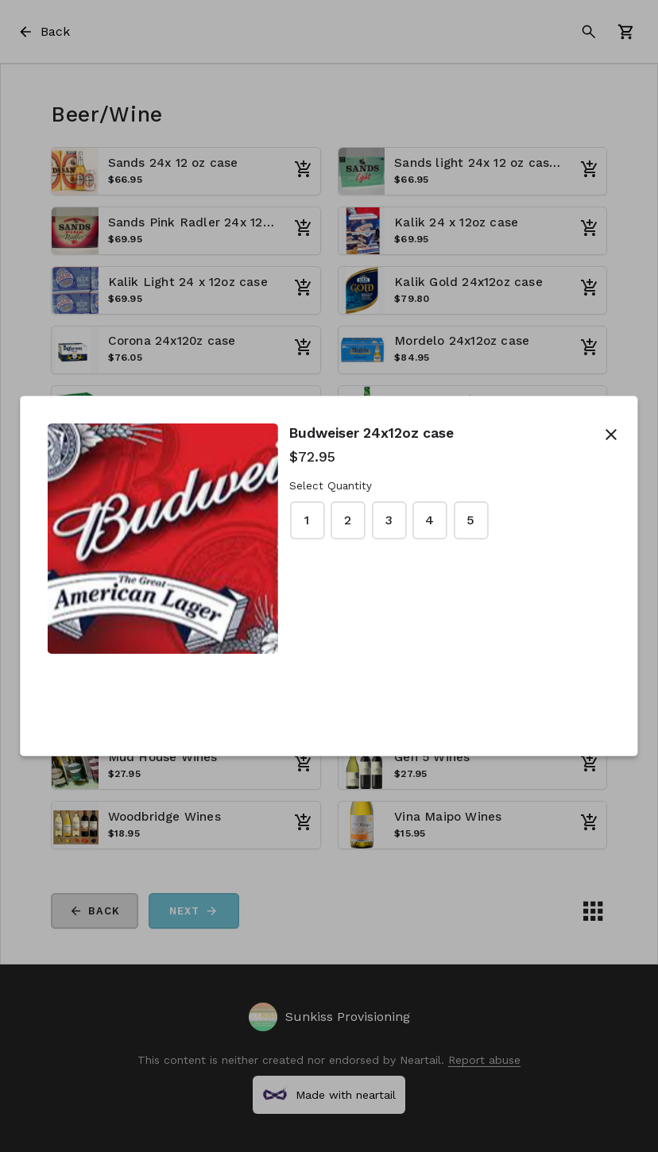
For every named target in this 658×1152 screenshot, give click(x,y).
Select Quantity (330, 486)
